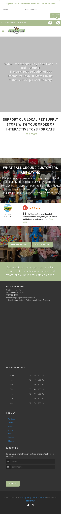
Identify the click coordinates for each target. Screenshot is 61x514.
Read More (30, 134)
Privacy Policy (25, 498)
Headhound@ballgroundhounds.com (20, 298)
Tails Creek (19, 189)
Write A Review (42, 244)
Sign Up (12, 484)
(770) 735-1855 (12, 295)
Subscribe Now (55, 15)
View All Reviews (19, 244)
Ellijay (39, 178)
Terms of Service (39, 498)
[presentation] (10, 15)
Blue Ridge (53, 185)
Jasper (7, 189)
